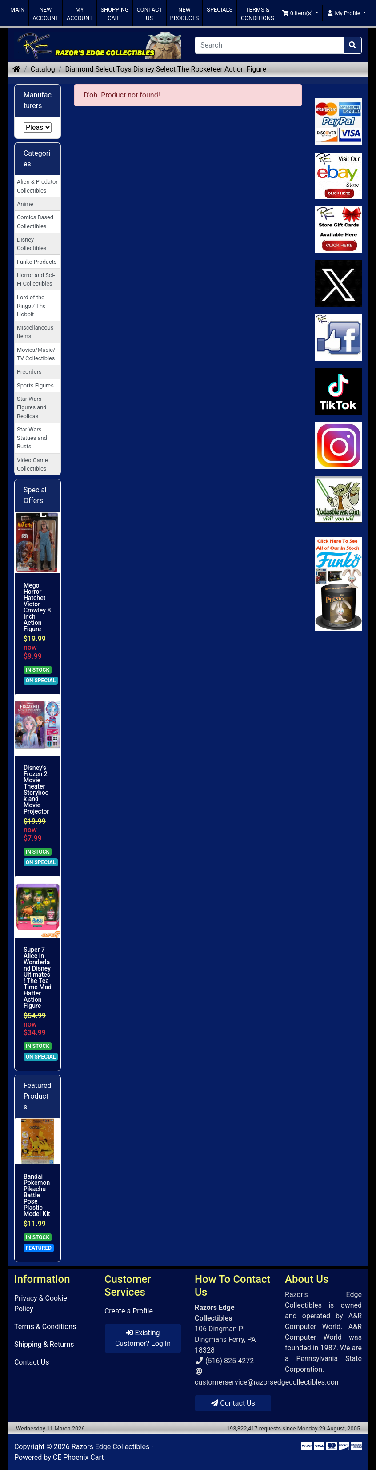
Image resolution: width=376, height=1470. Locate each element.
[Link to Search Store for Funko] (338, 584)
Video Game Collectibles (32, 464)
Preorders (29, 371)
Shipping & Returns (44, 1344)
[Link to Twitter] (338, 283)
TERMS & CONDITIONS (257, 13)
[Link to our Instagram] (338, 445)
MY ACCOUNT (80, 13)
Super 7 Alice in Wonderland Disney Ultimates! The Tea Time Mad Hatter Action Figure (38, 977)
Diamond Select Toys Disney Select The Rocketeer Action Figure (165, 69)
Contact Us (31, 1362)
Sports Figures (35, 385)
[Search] (269, 45)
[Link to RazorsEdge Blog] (338, 391)
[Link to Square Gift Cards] (338, 229)
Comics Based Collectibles (35, 221)
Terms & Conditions (45, 1326)
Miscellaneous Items (35, 331)
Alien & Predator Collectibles (37, 185)
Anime (25, 204)
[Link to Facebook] (338, 337)
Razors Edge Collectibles (110, 1446)
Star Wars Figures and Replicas (31, 407)
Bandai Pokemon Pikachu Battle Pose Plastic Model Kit (37, 1195)
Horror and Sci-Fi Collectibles (36, 279)
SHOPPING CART (115, 13)
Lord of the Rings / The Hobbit (31, 306)
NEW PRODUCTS (184, 13)
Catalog (43, 69)
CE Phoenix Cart (78, 1457)
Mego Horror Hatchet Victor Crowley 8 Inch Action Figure (37, 607)
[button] (300, 13)
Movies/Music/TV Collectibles (36, 354)
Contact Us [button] (233, 1403)
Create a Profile (128, 1311)
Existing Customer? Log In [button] (143, 1338)
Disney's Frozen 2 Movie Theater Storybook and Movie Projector (36, 789)
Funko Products (36, 261)
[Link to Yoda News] (338, 499)
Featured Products (38, 1096)
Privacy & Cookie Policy (40, 1303)
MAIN (17, 9)
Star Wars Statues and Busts (32, 438)
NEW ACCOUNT (45, 13)
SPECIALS (219, 9)
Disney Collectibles (31, 243)
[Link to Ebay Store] (338, 176)
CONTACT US (149, 13)
